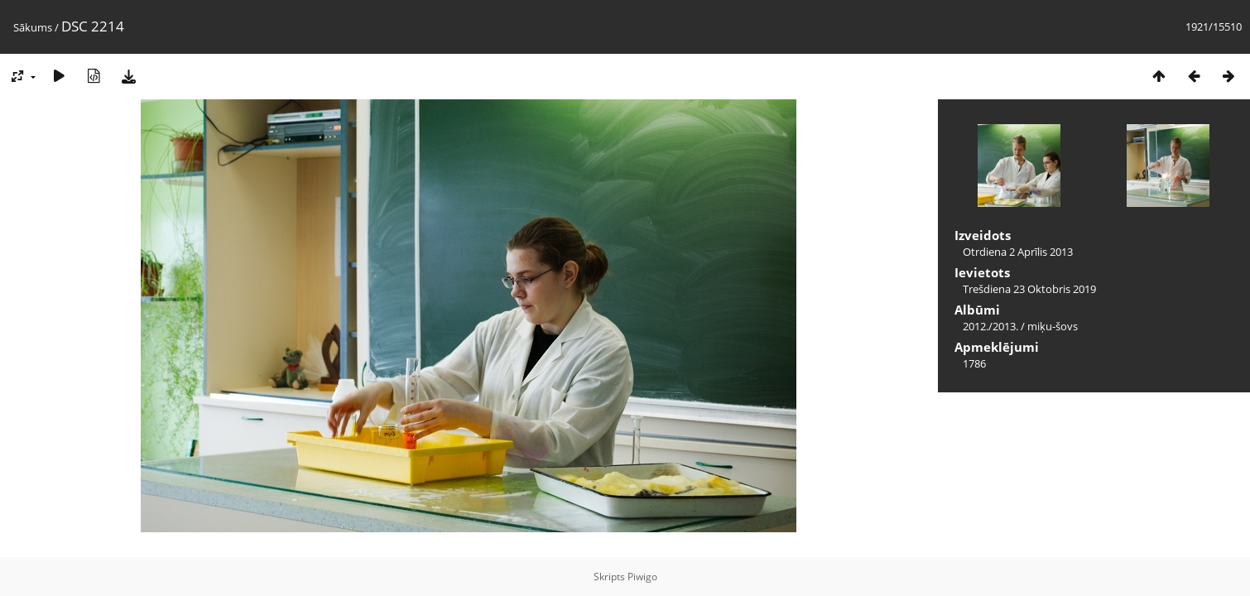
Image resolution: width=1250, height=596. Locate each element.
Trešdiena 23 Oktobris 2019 (1029, 288)
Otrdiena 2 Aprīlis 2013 (1018, 251)
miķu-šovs (1052, 326)
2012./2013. (990, 326)
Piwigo (642, 577)
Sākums (32, 27)
